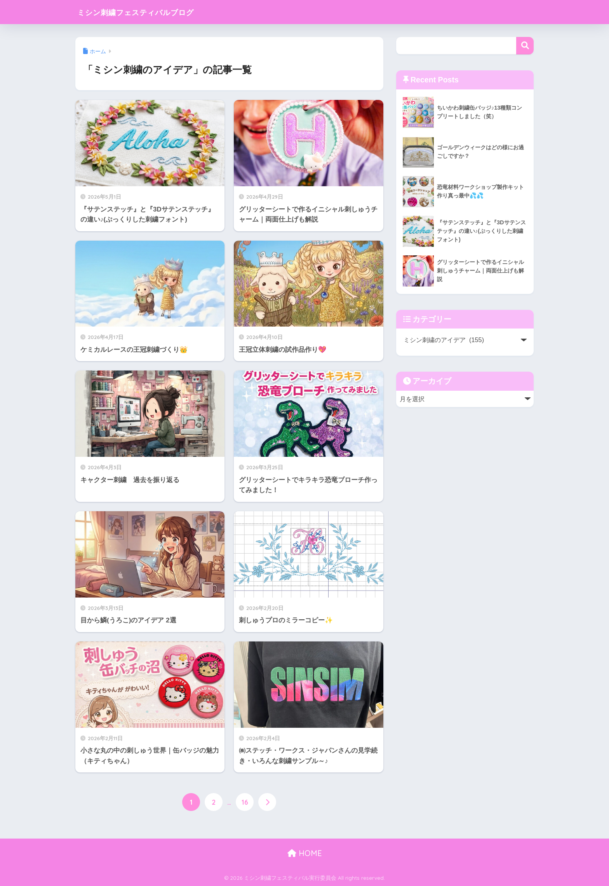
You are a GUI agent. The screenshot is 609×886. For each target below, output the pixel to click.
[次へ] (267, 802)
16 (245, 802)
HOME (304, 853)
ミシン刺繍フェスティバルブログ (149, 11)
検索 (525, 45)
